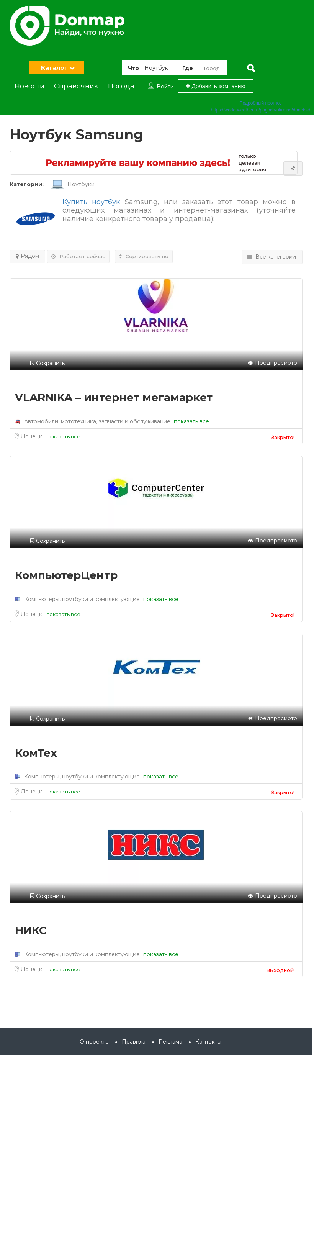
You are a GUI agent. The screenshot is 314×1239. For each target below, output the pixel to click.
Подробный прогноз (260, 103)
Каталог (54, 67)
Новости (29, 86)
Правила (134, 1041)
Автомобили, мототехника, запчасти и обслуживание (97, 421)
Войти (165, 86)
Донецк (32, 436)
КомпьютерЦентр (66, 575)
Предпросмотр (272, 363)
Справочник (76, 86)
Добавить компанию (215, 86)
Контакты (208, 1041)
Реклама (170, 1041)
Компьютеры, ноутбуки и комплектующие (82, 599)
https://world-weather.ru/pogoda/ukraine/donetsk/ (261, 110)
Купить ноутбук (91, 202)
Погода (121, 86)
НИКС (31, 930)
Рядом (27, 255)
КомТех (36, 752)
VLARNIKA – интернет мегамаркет (114, 397)
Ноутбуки (73, 184)
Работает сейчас (78, 256)
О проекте (94, 1041)
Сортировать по (143, 256)
